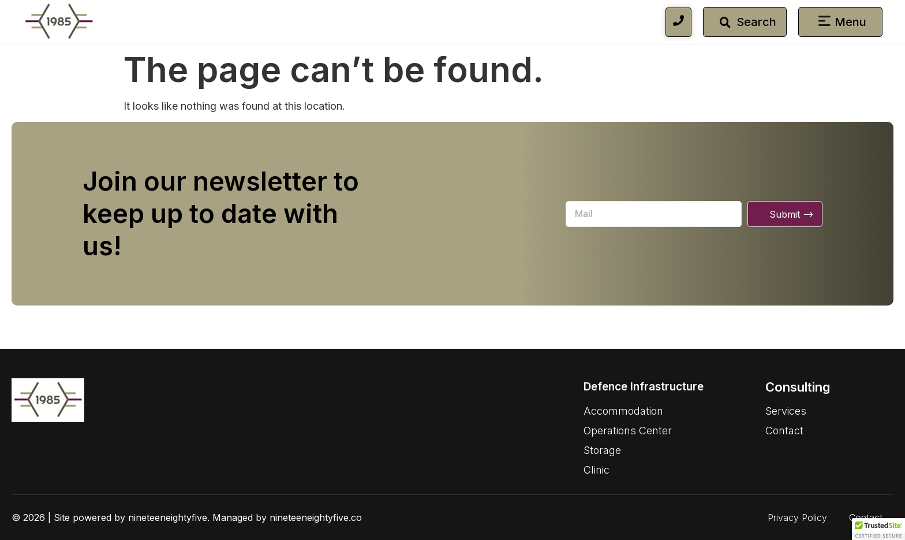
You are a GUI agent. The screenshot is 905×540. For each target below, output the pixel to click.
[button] (824, 22)
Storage (602, 450)
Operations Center (628, 430)
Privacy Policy (797, 517)
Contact (784, 430)
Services (785, 411)
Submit (784, 214)
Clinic (596, 470)
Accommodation (623, 411)
